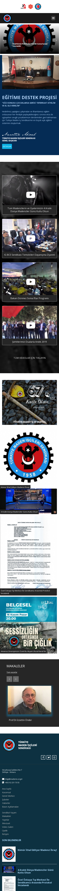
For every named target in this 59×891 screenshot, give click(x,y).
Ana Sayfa (6, 788)
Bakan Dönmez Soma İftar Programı (29, 298)
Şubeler (5, 799)
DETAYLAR (7, 146)
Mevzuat (6, 823)
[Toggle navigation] (53, 18)
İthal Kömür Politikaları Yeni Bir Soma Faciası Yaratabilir (29, 45)
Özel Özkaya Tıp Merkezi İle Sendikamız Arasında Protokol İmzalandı (35, 883)
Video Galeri (7, 827)
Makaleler (6, 816)
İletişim (5, 834)
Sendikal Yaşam (9, 812)
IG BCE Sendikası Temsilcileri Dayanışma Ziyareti (29, 254)
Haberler (6, 803)
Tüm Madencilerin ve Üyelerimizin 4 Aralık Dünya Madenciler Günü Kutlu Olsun (29, 210)
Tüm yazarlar (12, 672)
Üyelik (4, 830)
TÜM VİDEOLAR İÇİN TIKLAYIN (29, 357)
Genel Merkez (8, 796)
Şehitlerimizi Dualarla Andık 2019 (29, 341)
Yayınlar (5, 819)
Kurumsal (6, 792)
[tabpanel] (29, 39)
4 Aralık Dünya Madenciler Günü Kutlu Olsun (36, 871)
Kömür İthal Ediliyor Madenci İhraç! (37, 850)
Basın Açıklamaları (10, 806)
